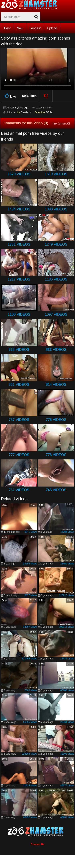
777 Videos (19, 455)
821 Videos (19, 385)
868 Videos (19, 350)
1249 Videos (56, 244)
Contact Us (37, 844)
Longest (35, 28)
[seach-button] (36, 16)
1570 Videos (19, 174)
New (20, 28)
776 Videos (56, 455)
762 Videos (19, 490)
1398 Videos (56, 209)
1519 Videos (56, 174)
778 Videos (56, 420)
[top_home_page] (31, 4)
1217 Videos (19, 279)
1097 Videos (56, 314)
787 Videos (19, 420)
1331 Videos (19, 244)
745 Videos (56, 490)
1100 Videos (19, 314)
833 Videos (56, 350)
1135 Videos (56, 279)
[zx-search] (20, 16)
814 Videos (56, 385)
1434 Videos (19, 209)
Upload (52, 28)
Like (9, 96)
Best (7, 28)
